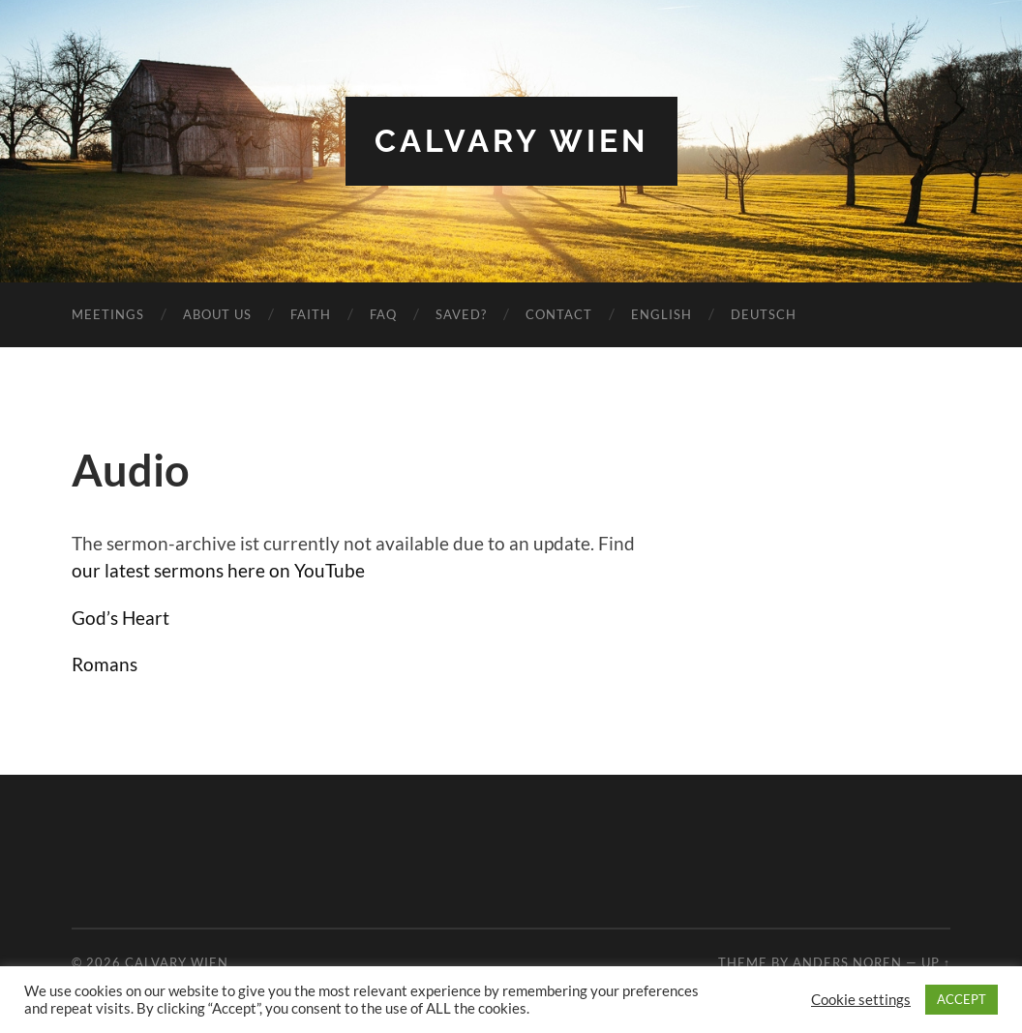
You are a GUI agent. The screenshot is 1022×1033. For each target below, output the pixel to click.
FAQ (383, 314)
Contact (559, 314)
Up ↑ (935, 962)
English (661, 314)
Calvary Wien (511, 141)
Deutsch (764, 314)
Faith (310, 314)
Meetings (108, 314)
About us (217, 314)
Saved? (461, 314)
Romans (104, 664)
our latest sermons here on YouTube (218, 570)
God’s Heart (120, 617)
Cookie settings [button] (861, 999)
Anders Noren (847, 962)
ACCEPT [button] (961, 999)
